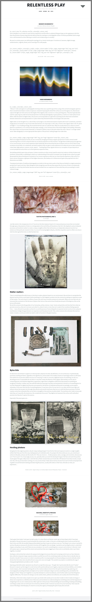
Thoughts (53, 26)
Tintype (59, 469)
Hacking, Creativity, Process (46, 513)
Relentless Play (46, 4)
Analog (37, 469)
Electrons (48, 26)
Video (45, 56)
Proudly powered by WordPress (20, 598)
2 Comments (64, 469)
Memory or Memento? (46, 24)
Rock (52, 11)
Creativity (43, 469)
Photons (47, 101)
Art (38, 26)
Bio (49, 11)
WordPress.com (38, 598)
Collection (44, 26)
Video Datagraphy (46, 99)
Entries (45, 11)
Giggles (46, 514)
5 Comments (57, 590)
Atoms (40, 26)
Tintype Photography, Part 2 (46, 217)
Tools (53, 590)
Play (51, 590)
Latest (40, 11)
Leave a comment (50, 56)
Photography (55, 469)
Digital (46, 469)
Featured (50, 469)
